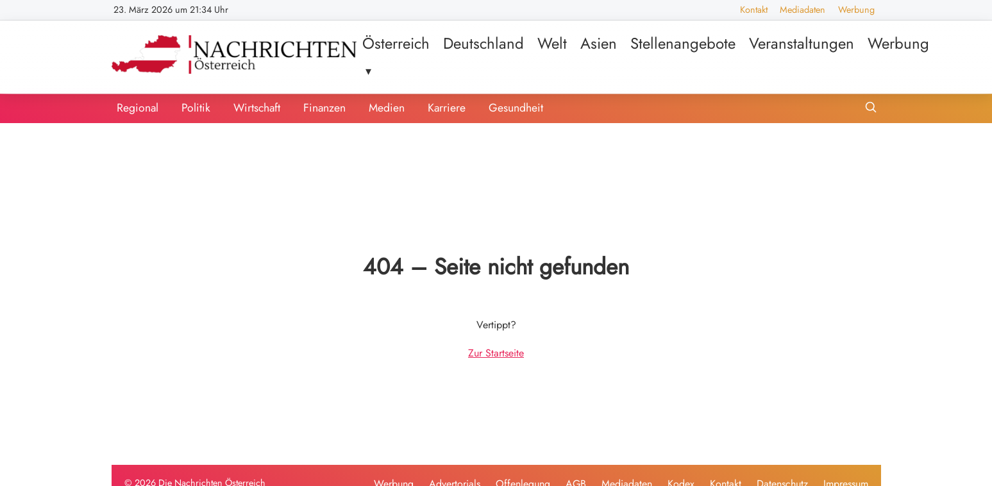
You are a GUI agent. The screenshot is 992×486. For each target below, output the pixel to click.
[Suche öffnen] (871, 108)
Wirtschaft (256, 107)
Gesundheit (516, 107)
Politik (195, 107)
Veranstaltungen (801, 43)
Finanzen (324, 107)
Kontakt (754, 9)
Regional (137, 107)
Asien (598, 43)
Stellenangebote (683, 43)
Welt (552, 43)
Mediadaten (802, 9)
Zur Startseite (496, 353)
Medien (387, 107)
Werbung (856, 9)
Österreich (396, 43)
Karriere (447, 107)
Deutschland (483, 43)
